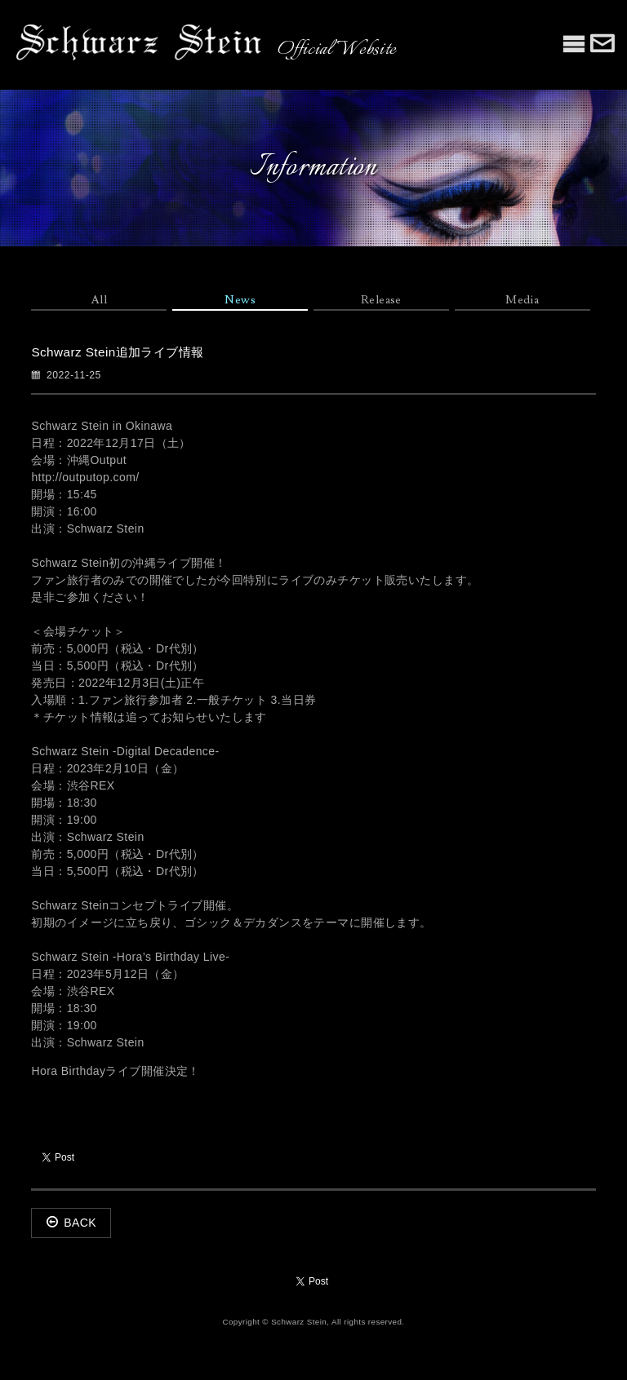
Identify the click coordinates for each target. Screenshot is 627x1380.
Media (522, 300)
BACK (71, 1222)
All (99, 300)
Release (381, 300)
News (240, 300)
